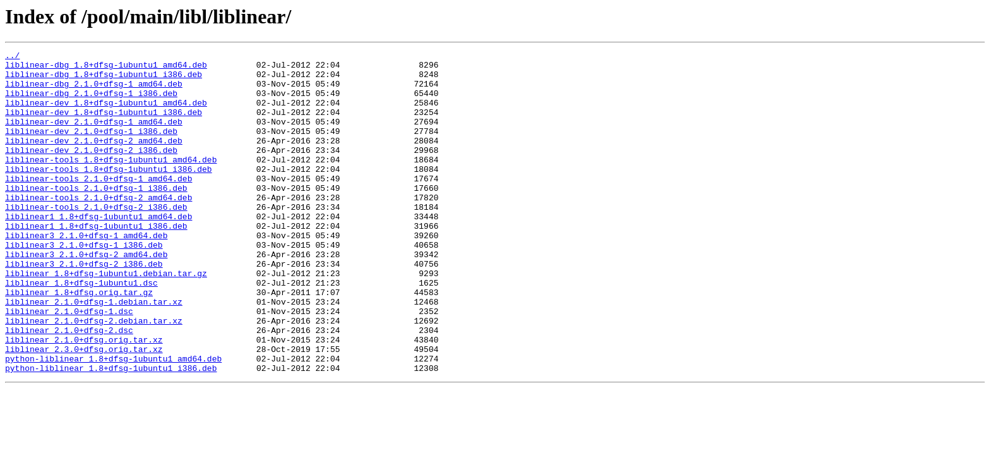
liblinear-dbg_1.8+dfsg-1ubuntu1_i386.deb (103, 79)
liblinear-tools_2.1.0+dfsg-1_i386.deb (96, 216)
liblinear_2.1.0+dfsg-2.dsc (69, 386)
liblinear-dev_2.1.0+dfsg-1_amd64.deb (93, 136)
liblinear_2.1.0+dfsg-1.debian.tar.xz (93, 352)
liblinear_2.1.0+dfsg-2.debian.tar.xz (93, 375)
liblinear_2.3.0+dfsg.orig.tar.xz (84, 409)
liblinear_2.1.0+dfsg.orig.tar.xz (84, 398)
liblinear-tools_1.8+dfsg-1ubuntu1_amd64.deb (111, 182)
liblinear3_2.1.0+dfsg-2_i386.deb (84, 307)
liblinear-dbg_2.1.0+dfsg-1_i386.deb (91, 102)
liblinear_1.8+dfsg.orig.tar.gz (79, 341)
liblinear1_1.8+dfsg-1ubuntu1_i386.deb (96, 261)
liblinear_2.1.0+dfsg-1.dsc (69, 364)
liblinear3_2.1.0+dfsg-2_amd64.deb (86, 295)
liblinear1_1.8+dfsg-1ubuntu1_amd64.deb (98, 250)
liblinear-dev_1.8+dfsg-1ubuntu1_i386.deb (103, 125)
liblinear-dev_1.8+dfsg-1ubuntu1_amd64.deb (106, 113)
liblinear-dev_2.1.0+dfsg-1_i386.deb (91, 148)
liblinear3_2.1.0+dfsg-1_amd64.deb (86, 273)
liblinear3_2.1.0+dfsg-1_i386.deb (84, 284)
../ (12, 57)
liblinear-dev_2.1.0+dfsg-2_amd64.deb (93, 159)
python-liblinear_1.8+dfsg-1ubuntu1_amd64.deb (113, 421)
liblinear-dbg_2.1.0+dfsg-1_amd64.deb (93, 91)
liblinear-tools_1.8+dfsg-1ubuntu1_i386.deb (108, 193)
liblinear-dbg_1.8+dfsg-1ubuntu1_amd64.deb (106, 68)
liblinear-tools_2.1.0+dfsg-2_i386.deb (96, 239)
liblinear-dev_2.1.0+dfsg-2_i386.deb (91, 170)
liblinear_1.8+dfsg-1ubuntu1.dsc (81, 330)
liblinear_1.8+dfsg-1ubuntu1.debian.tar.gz (106, 318)
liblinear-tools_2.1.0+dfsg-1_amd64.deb (98, 204)
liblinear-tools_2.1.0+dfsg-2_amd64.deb (98, 227)
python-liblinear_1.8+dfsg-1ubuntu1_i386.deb (111, 432)
